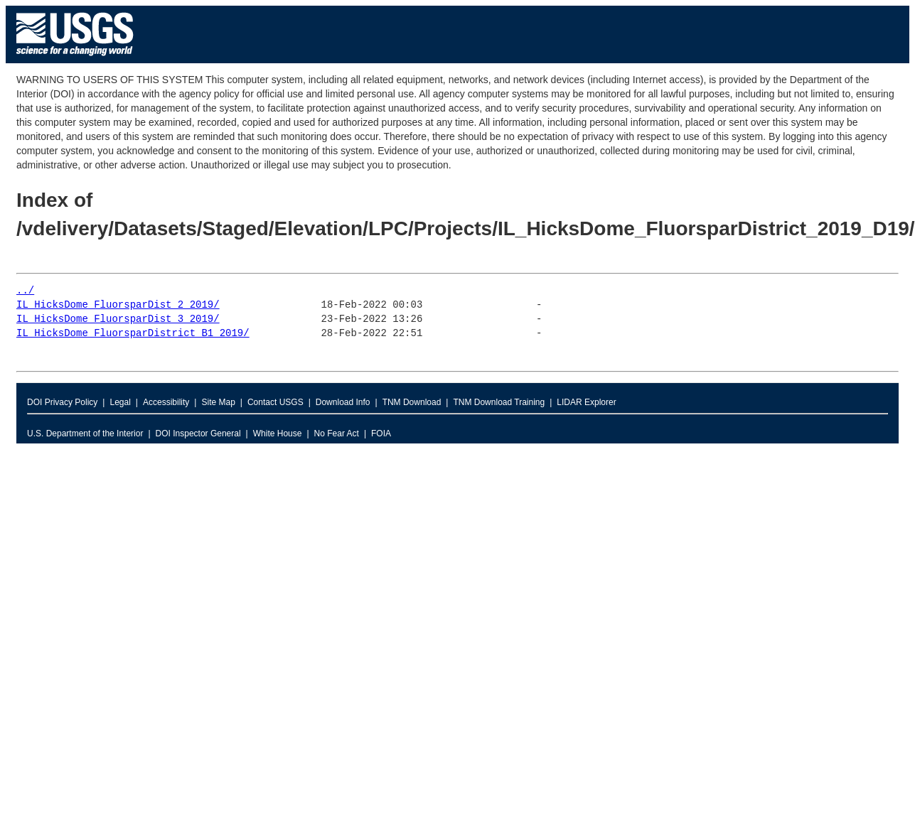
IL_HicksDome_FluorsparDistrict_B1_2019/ (133, 333)
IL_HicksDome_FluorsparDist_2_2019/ (118, 305)
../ (25, 291)
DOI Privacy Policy (62, 402)
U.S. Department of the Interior (85, 433)
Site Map (218, 402)
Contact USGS (275, 402)
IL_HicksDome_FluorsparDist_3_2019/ (118, 319)
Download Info (343, 402)
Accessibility (166, 402)
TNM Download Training (499, 402)
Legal (119, 402)
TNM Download (412, 402)
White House (277, 433)
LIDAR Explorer (586, 402)
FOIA (381, 433)
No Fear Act (336, 433)
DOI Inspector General (198, 433)
